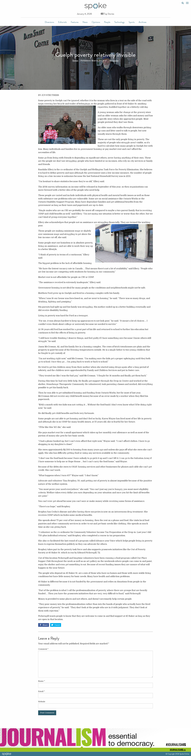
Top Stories (107, 13)
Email (41, 691)
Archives (142, 22)
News (85, 22)
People (107, 22)
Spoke (115, 61)
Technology (119, 22)
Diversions (49, 22)
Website (41, 702)
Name (41, 681)
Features (74, 22)
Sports (132, 22)
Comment (43, 649)
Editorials (62, 22)
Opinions (96, 22)
